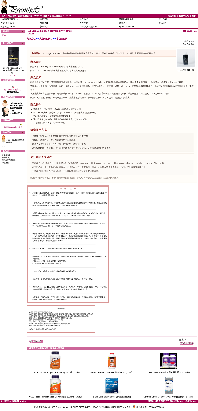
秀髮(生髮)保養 (25, 15)
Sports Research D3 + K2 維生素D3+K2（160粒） (13, 70)
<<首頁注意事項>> (9, 19)
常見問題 (6, 155)
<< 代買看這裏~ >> (88, 26)
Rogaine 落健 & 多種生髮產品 (48, 15)
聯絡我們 (6, 163)
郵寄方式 (6, 157)
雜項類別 (44, 26)
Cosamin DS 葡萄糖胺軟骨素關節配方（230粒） (168, 372)
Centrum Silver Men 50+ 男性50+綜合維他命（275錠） (168, 397)
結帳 (194, 15)
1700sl (67, 15)
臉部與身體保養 (126, 19)
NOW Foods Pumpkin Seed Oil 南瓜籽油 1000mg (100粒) (55, 397)
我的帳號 (172, 15)
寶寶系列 (123, 23)
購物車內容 (184, 15)
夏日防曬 (44, 19)
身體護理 (44, 23)
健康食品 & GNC (8, 26)
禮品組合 (163, 23)
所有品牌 (83, 19)
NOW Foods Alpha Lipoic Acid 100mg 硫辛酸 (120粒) (55, 372)
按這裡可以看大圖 (186, 69)
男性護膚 (83, 23)
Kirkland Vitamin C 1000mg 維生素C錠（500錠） (112, 372)
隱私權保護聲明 (9, 160)
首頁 (3, 15)
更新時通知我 (16, 108)
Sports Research (126, 26)
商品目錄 (12, 15)
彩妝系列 (163, 19)
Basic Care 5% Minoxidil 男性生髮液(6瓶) (112, 397)
